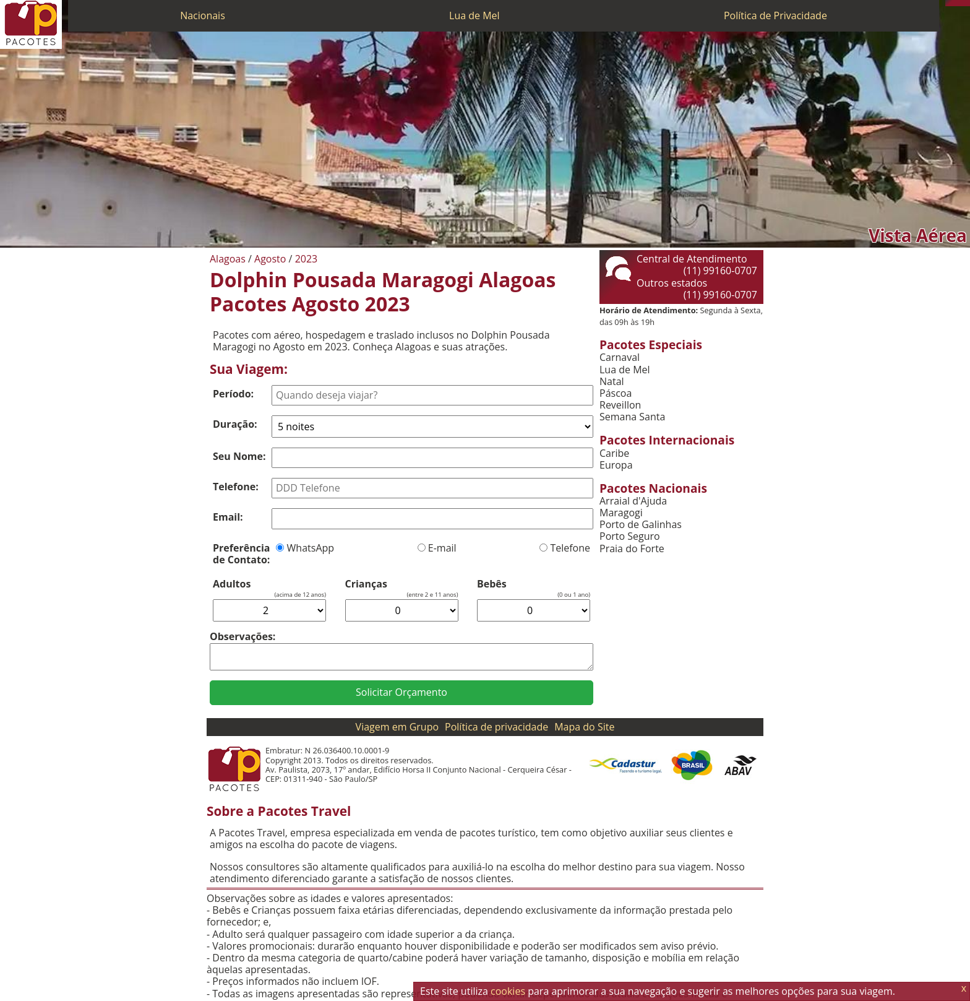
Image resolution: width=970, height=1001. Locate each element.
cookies (508, 991)
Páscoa (615, 393)
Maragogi (621, 513)
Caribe (614, 453)
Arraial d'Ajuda (633, 501)
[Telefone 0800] (948, 3)
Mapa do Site (584, 727)
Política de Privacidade (775, 15)
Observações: (242, 636)
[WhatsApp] (954, 3)
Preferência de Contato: (241, 553)
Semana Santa (632, 417)
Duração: (235, 424)
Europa (616, 465)
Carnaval (619, 357)
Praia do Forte (631, 549)
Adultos (232, 584)
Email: (228, 517)
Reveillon (620, 405)
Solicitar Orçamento (401, 692)
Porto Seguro (629, 536)
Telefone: (236, 486)
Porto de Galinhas (640, 525)
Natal (611, 382)
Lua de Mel (474, 15)
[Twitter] (961, 3)
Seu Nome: (239, 456)
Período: (233, 394)
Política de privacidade (496, 727)
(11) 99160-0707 (720, 270)
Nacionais (202, 15)
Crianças (366, 584)
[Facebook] (967, 3)
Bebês (492, 584)
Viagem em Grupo (397, 727)
